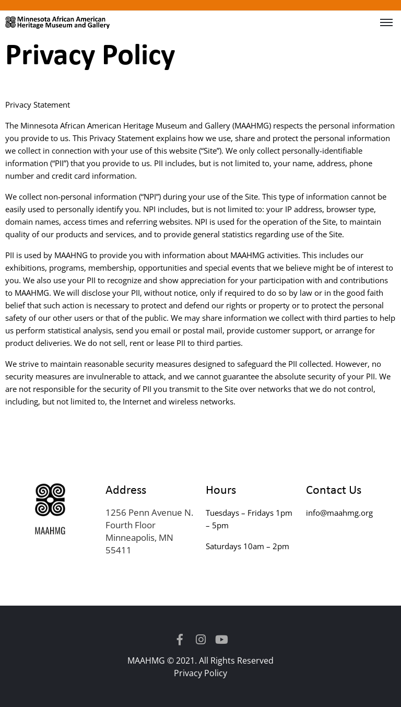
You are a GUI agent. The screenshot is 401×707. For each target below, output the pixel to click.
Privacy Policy (200, 673)
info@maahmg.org (339, 512)
